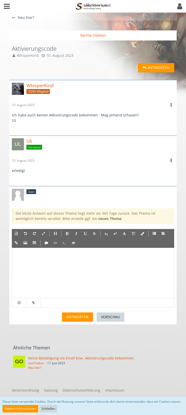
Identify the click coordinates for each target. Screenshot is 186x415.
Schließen (48, 408)
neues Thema (109, 218)
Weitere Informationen (20, 408)
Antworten (77, 316)
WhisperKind (28, 55)
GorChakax (36, 363)
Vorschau (110, 316)
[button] (7, 6)
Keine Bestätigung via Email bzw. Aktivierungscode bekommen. (81, 358)
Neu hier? (35, 367)
